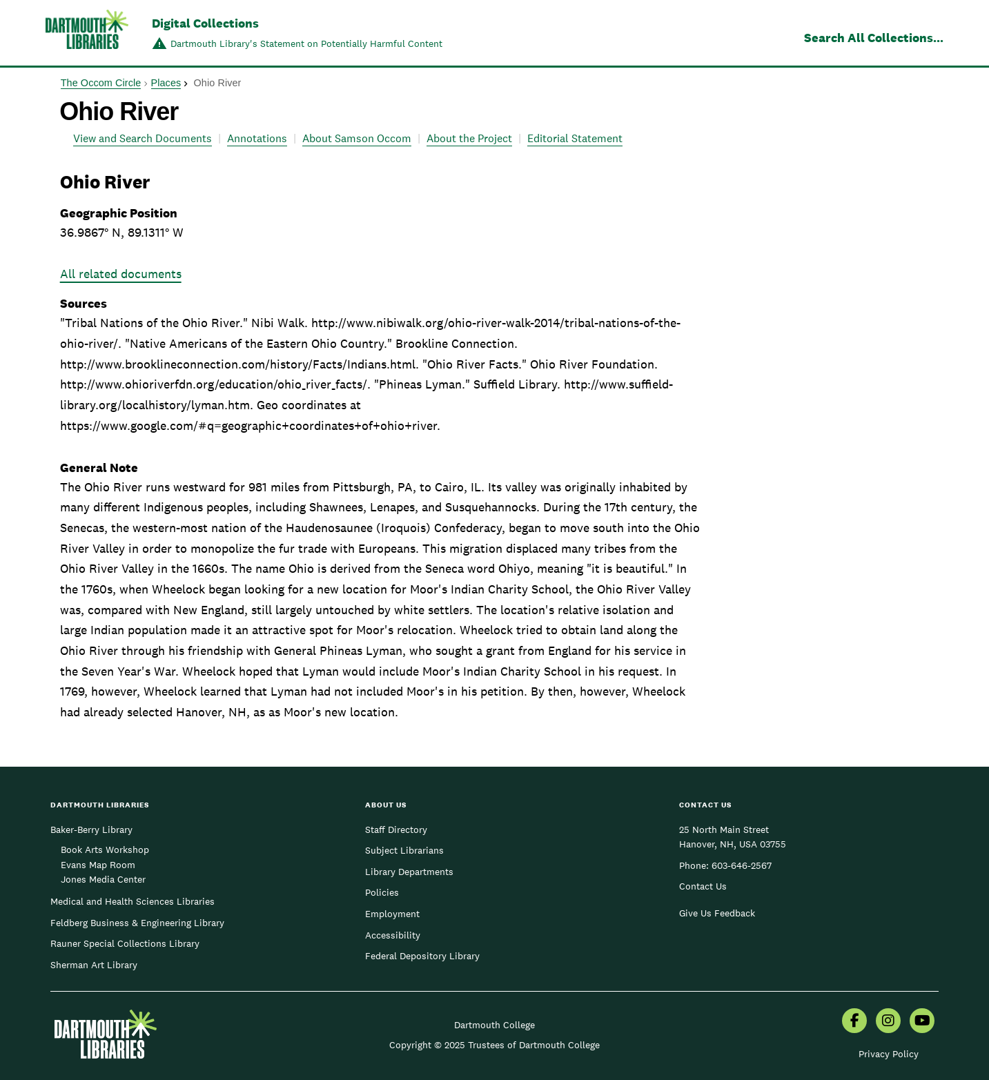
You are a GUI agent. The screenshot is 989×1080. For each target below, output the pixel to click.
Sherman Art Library (93, 965)
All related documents (121, 274)
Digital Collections (205, 23)
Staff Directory (396, 829)
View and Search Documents (142, 138)
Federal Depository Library (422, 956)
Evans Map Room (98, 864)
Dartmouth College (494, 1025)
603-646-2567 (742, 865)
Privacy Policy (889, 1054)
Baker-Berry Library (91, 829)
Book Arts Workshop (105, 849)
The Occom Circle (101, 82)
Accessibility (392, 935)
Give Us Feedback (717, 913)
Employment (392, 913)
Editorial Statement (575, 138)
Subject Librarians (404, 850)
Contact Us (703, 886)
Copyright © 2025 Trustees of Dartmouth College (494, 1045)
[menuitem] (854, 1022)
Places (166, 82)
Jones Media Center (103, 879)
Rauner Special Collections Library (124, 943)
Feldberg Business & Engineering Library (137, 922)
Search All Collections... (873, 38)
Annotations (257, 138)
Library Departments (409, 871)
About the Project (469, 138)
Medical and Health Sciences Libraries (132, 901)
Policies (382, 892)
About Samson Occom (356, 138)
